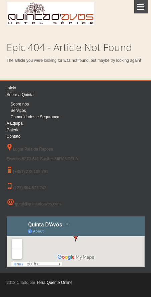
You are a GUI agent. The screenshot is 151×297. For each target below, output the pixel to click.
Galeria (13, 130)
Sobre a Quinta (20, 94)
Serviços (18, 110)
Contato (14, 136)
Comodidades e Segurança (35, 117)
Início (11, 88)
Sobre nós (20, 104)
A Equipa (15, 123)
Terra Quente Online (54, 282)
